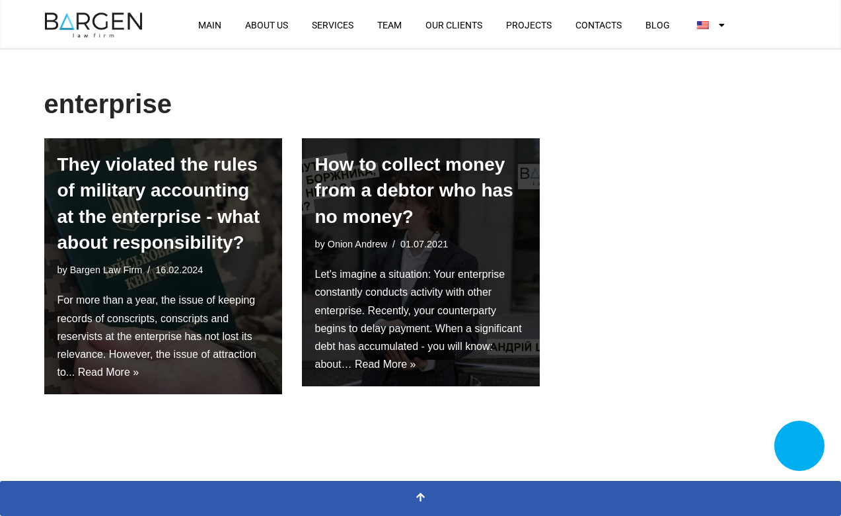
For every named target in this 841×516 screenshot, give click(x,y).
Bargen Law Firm (106, 270)
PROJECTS (529, 25)
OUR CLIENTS (453, 25)
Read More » (108, 372)
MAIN (209, 25)
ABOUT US (266, 25)
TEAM (389, 25)
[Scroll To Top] (420, 498)
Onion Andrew (357, 244)
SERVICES (332, 25)
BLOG (657, 25)
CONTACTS (598, 25)
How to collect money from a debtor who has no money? (414, 190)
